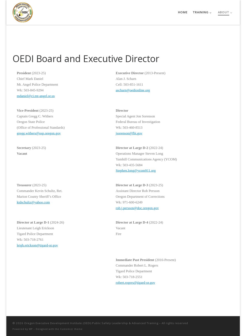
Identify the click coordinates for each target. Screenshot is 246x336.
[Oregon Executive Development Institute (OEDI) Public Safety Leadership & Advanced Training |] (22, 12)
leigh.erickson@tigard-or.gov (37, 245)
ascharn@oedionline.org (133, 90)
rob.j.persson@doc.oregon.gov (137, 208)
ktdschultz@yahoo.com (33, 202)
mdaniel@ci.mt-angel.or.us (36, 96)
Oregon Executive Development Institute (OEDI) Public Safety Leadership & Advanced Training (91, 323)
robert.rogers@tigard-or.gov (135, 283)
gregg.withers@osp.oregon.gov (39, 133)
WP (31, 328)
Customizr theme (71, 328)
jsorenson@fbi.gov (129, 133)
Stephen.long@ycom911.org (136, 171)
